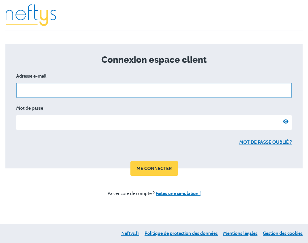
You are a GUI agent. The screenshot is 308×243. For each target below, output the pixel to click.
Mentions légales (240, 233)
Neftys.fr (130, 233)
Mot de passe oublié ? (265, 142)
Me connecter (154, 168)
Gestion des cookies (283, 233)
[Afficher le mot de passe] (284, 122)
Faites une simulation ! (178, 193)
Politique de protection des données (181, 233)
